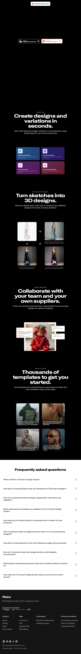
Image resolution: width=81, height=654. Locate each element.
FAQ (21, 623)
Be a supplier (7, 629)
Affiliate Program (42, 623)
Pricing (5, 623)
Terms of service (20, 648)
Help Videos (23, 629)
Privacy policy (8, 648)
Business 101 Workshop (45, 620)
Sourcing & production (69, 620)
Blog (4, 626)
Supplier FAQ (24, 626)
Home (5, 620)
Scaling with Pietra (68, 626)
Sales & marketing (68, 623)
